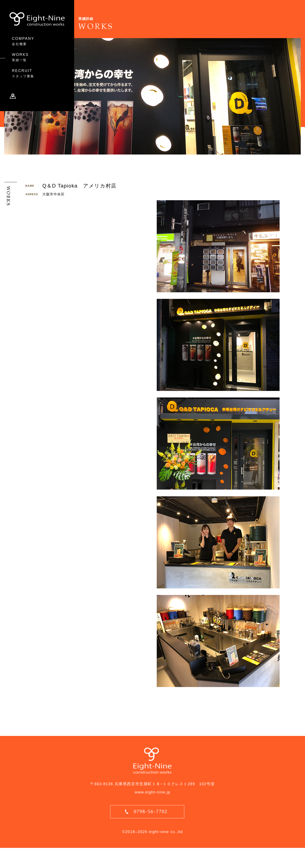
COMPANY (42, 40)
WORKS (42, 54)
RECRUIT (42, 67)
